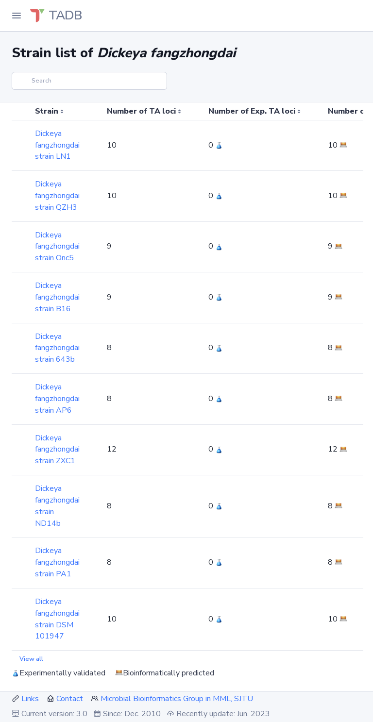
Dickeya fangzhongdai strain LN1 (57, 145)
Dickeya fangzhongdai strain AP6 (57, 399)
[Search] (89, 81)
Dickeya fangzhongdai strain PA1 (57, 562)
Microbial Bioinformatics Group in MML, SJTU (177, 698)
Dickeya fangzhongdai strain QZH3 (57, 196)
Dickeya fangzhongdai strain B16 (57, 297)
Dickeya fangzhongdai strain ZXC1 (57, 450)
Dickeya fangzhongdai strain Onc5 (57, 247)
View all (31, 659)
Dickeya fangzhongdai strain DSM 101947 (57, 618)
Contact (69, 698)
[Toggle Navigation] (16, 15)
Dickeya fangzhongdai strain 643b (57, 348)
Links (30, 698)
